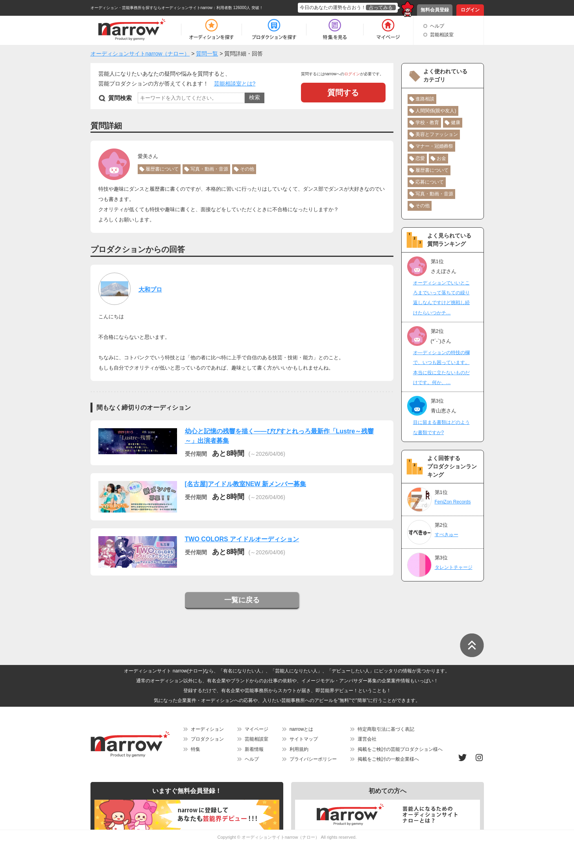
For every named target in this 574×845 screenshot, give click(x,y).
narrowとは (302, 729)
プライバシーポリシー (313, 759)
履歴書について (162, 169)
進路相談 (424, 99)
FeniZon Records (453, 502)
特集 (195, 749)
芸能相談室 (442, 34)
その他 (247, 169)
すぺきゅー (446, 534)
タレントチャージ (453, 567)
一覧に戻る (242, 600)
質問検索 (120, 98)
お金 (441, 158)
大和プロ (150, 289)
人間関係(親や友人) (435, 110)
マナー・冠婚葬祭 (434, 146)
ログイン (470, 10)
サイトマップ (304, 739)
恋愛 (420, 158)
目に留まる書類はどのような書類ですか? (441, 427)
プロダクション (207, 739)
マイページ (256, 729)
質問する (343, 92)
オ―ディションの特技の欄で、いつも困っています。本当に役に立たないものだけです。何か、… (441, 367)
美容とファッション (436, 134)
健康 (455, 122)
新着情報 (254, 749)
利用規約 (299, 749)
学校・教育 (427, 122)
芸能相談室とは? (235, 83)
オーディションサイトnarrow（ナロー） (281, 837)
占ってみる (381, 7)
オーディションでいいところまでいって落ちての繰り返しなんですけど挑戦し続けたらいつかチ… (441, 298)
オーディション (207, 729)
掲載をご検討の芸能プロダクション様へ (400, 749)
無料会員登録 (435, 10)
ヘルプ (437, 26)
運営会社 (367, 739)
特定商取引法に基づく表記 (386, 729)
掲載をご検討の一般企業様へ (388, 759)
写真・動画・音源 (209, 169)
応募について (429, 182)
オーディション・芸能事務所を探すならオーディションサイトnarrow (151, 8)
